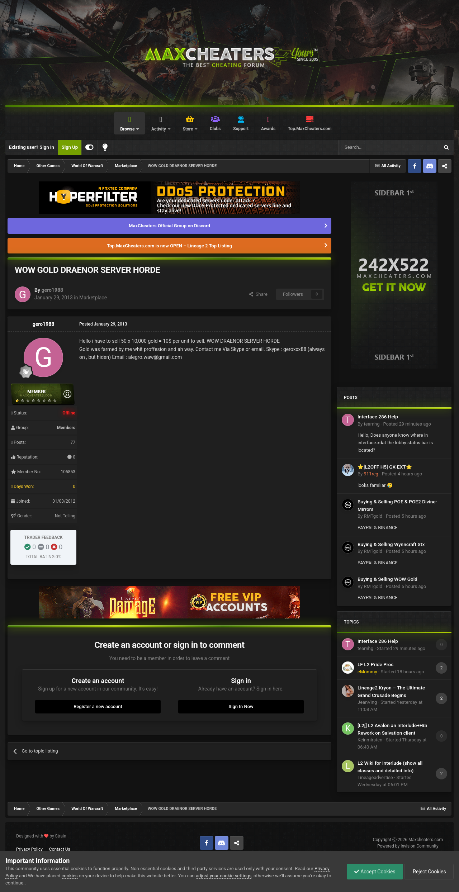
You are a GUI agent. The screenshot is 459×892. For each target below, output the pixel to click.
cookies (70, 875)
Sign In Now (240, 706)
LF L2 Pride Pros (375, 664)
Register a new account (98, 706)
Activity (159, 129)
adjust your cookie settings (223, 875)
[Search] (372, 147)
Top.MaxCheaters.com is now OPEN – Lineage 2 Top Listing (169, 245)
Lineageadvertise (375, 777)
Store (188, 129)
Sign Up (70, 147)
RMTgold (373, 516)
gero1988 (52, 290)
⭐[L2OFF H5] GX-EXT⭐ (385, 467)
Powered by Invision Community (408, 846)
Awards (268, 128)
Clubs (215, 128)
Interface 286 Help (378, 416)
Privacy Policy (29, 849)
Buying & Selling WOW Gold (387, 579)
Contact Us (59, 849)
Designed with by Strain (41, 836)
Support (241, 128)
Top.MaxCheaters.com (310, 128)
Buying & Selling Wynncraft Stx (391, 544)
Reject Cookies (429, 871)
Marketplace (93, 297)
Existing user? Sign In (31, 147)
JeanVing (367, 702)
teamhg (371, 424)
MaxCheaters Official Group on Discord (169, 225)
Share (258, 294)
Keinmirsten (370, 739)
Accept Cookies (375, 871)
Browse (128, 129)
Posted (407, 424)
